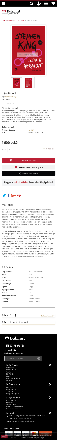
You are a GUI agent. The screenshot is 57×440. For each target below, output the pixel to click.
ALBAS (31, 130)
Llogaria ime (13, 398)
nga (3, 97)
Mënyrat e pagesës (12, 394)
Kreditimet (9, 402)
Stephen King (10, 97)
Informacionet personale (14, 407)
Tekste (8, 372)
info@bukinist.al (29, 421)
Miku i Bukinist (11, 389)
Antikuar (9, 380)
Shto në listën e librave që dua (31, 168)
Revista (8, 376)
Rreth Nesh (10, 387)
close (4, 437)
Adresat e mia (11, 405)
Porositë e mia (11, 400)
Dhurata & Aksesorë (13, 378)
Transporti (9, 391)
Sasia (4, 150)
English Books (11, 370)
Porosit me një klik (30, 173)
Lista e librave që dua (13, 409)
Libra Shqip (10, 368)
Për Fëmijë (10, 374)
